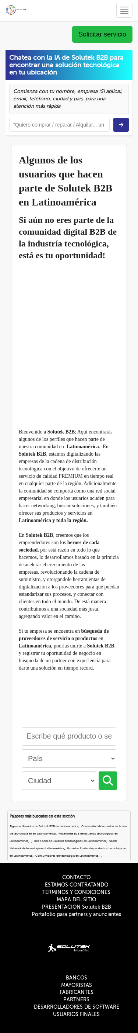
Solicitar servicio (102, 34)
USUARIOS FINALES (76, 1014)
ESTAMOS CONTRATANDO (76, 885)
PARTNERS (76, 999)
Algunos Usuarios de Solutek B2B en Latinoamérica (44, 826)
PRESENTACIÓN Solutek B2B (76, 907)
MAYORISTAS (76, 985)
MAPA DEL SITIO (76, 899)
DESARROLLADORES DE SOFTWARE (76, 1007)
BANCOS (76, 978)
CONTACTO (76, 877)
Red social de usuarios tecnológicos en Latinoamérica (70, 841)
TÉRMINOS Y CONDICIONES (76, 892)
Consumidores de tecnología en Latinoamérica (66, 855)
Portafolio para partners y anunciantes (76, 914)
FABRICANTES (76, 992)
